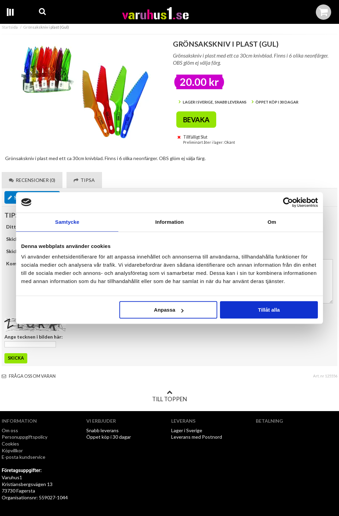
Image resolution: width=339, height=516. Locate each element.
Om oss (10, 430)
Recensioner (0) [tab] (32, 180)
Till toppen (169, 396)
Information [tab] (169, 222)
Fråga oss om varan (29, 376)
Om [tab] (271, 222)
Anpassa (168, 310)
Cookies (10, 444)
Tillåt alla (269, 310)
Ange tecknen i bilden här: (33, 337)
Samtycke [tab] (67, 222)
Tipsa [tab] (84, 180)
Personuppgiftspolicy (24, 437)
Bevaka (196, 119)
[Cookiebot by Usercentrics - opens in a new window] (288, 202)
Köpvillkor (12, 450)
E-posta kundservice (24, 457)
